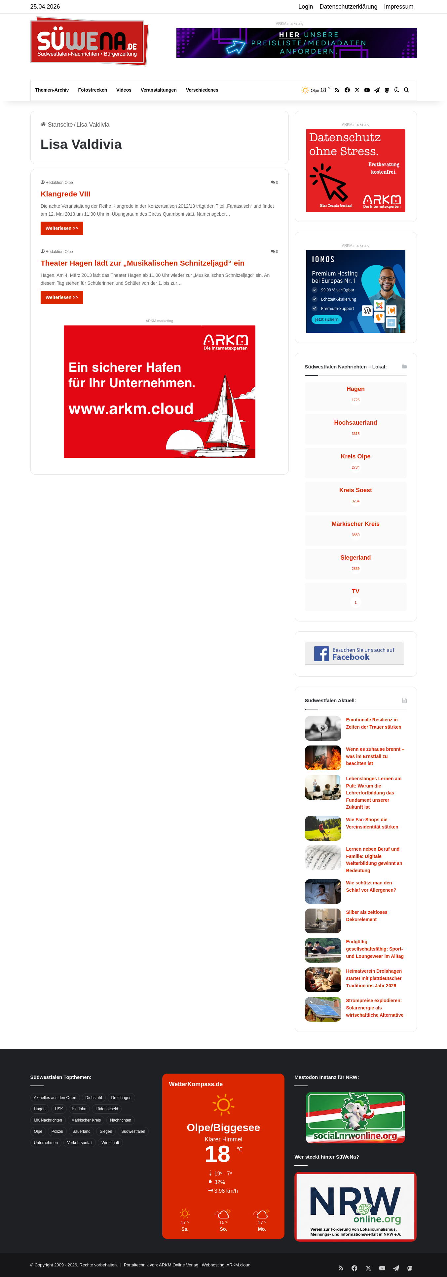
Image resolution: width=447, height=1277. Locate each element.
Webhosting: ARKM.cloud (226, 1264)
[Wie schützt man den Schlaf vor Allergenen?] (323, 891)
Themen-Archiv (52, 90)
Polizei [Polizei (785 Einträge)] (57, 1131)
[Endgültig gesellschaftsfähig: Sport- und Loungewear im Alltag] (323, 950)
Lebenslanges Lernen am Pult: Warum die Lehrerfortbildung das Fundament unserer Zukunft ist (374, 793)
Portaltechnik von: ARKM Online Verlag (161, 1264)
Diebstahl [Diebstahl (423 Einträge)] (94, 1097)
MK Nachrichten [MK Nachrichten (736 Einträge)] (48, 1120)
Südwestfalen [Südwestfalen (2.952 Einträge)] (133, 1131)
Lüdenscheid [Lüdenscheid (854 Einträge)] (106, 1109)
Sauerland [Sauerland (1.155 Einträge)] (81, 1131)
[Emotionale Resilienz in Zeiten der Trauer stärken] (323, 728)
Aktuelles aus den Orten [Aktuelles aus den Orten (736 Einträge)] (55, 1097)
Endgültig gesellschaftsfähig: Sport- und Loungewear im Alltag (375, 948)
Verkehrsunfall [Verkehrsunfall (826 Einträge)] (79, 1142)
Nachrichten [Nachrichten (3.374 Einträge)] (120, 1120)
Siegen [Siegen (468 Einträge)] (106, 1131)
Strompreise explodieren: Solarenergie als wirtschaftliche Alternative (375, 1007)
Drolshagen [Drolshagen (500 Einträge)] (121, 1097)
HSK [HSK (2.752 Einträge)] (59, 1109)
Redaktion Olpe (59, 182)
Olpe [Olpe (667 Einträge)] (38, 1131)
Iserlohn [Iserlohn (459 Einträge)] (79, 1109)
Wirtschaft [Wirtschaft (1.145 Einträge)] (110, 1142)
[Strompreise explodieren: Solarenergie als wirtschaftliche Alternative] (323, 1009)
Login (305, 6)
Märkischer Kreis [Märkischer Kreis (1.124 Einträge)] (86, 1120)
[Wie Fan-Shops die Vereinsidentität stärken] (323, 828)
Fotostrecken (92, 90)
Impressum (399, 6)
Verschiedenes (202, 90)
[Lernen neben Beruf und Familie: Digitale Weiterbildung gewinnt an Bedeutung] (323, 857)
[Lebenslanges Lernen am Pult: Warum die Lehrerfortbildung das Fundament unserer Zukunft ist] (323, 787)
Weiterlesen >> (62, 228)
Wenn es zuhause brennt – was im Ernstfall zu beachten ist (375, 756)
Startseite (57, 124)
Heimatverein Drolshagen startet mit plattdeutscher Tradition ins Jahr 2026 (374, 978)
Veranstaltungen (159, 90)
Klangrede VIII (74, 193)
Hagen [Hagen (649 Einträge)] (40, 1109)
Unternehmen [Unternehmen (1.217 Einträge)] (46, 1142)
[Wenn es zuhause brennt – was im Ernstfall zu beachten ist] (323, 757)
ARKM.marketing (289, 23)
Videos (123, 90)
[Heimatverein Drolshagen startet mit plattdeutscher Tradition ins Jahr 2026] (323, 979)
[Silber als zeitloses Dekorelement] (323, 921)
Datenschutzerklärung (348, 6)
